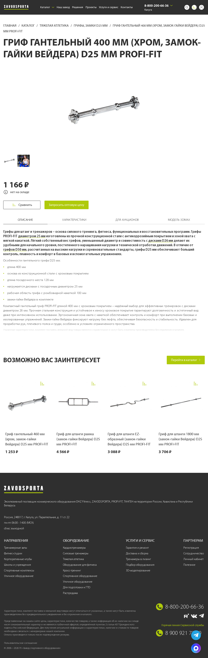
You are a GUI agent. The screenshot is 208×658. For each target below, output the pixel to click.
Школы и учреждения (17, 564)
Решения (77, 7)
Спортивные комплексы (19, 570)
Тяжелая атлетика (54, 25)
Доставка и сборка (137, 553)
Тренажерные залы (15, 547)
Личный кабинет (193, 559)
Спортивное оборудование (80, 576)
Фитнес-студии (13, 553)
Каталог (47, 7)
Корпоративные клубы (18, 559)
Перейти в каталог (185, 360)
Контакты (127, 7)
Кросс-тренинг (72, 570)
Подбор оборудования (140, 564)
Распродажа (70, 593)
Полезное (189, 564)
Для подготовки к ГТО (76, 587)
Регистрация (191, 547)
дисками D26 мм (160, 240)
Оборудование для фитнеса (80, 564)
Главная (10, 25)
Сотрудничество (193, 553)
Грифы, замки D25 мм (91, 25)
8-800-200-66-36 (156, 5)
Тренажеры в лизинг (138, 559)
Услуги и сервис (108, 7)
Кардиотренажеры (74, 547)
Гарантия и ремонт (137, 547)
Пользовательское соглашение (20, 643)
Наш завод (63, 7)
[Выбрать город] (171, 5)
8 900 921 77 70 (183, 633)
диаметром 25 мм (32, 236)
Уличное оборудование (19, 576)
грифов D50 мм (14, 249)
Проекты (91, 7)
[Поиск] (186, 7)
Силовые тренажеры (75, 553)
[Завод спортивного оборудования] (16, 7)
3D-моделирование (138, 570)
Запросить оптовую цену (66, 205)
